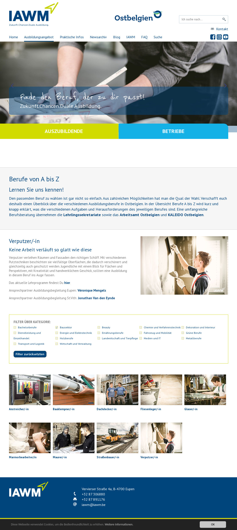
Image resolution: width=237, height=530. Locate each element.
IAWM (130, 37)
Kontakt (222, 29)
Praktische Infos (72, 37)
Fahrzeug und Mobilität (157, 332)
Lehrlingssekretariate (82, 214)
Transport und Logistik (31, 343)
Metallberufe (193, 338)
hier (67, 283)
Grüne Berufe (194, 332)
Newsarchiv (98, 37)
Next (224, 85)
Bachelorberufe (27, 327)
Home (13, 37)
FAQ (144, 37)
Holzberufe (66, 338)
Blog (116, 37)
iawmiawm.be (93, 504)
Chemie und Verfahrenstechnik (162, 327)
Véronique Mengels (92, 290)
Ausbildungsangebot (39, 37)
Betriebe (173, 131)
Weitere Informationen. (119, 524)
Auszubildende (64, 131)
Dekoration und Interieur (200, 327)
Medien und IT (152, 338)
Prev (12, 85)
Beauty (106, 327)
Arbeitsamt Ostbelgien (140, 214)
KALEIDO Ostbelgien (185, 214)
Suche (158, 37)
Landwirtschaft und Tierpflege (120, 338)
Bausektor (66, 327)
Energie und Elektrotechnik (76, 332)
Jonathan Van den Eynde (96, 298)
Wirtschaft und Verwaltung (75, 343)
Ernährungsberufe (112, 332)
